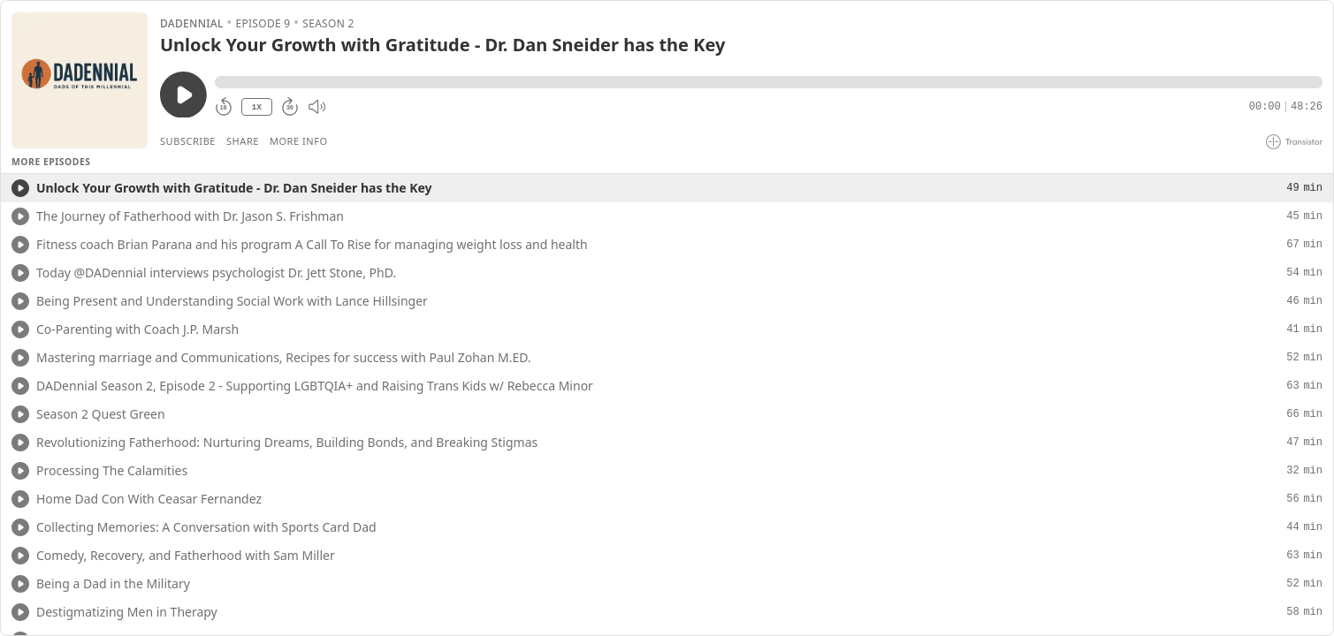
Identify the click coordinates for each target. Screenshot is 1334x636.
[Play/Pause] (79, 80)
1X (256, 107)
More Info (299, 141)
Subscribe (188, 141)
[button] (769, 82)
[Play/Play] (20, 188)
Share (242, 141)
